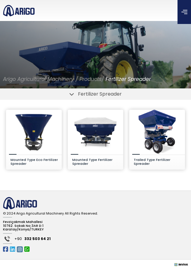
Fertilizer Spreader (128, 79)
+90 (32, 239)
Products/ (92, 79)
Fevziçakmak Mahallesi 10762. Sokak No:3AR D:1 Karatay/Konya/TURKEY (23, 225)
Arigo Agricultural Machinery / (40, 79)
